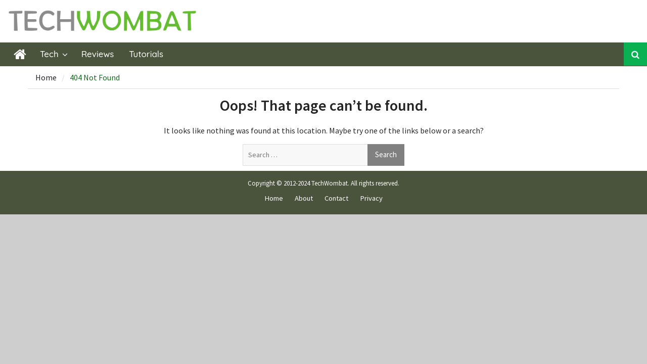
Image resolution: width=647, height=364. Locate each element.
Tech (49, 54)
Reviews (97, 54)
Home (273, 198)
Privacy (371, 198)
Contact (336, 198)
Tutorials (146, 54)
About (304, 198)
